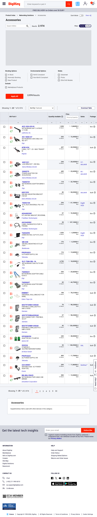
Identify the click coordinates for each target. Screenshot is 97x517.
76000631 (26, 272)
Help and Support (57, 450)
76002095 (26, 233)
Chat (6, 478)
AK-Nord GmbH (27, 352)
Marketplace (7, 453)
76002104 (26, 203)
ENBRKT (25, 293)
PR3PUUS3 (26, 253)
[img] (14, 5)
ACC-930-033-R (28, 126)
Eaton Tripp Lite (27, 299)
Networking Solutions (26, 15)
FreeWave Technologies (29, 218)
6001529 (25, 192)
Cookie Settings (88, 514)
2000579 (25, 171)
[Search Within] (16, 26)
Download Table (86, 108)
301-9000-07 (27, 137)
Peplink (24, 154)
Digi (23, 143)
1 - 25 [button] (12, 108)
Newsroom (6, 466)
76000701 (26, 182)
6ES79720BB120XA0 (30, 326)
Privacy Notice (56, 438)
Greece (10, 514)
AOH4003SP (27, 213)
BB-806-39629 (27, 375)
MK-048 (25, 242)
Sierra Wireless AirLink (29, 167)
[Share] (88, 15)
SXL (82, 345)
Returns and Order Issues (59, 458)
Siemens (24, 311)
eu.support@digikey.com (13, 485)
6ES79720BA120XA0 (30, 305)
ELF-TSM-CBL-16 (29, 261)
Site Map (5, 461)
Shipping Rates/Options (59, 455)
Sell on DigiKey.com (9, 455)
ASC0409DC (26, 222)
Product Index (10, 15)
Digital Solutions (8, 463)
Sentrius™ (84, 365)
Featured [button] (36, 108)
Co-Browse (8, 488)
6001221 (25, 162)
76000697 (26, 282)
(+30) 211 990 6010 (11, 482)
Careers (5, 458)
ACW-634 (25, 147)
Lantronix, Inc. (26, 133)
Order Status (55, 453)
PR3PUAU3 (26, 356)
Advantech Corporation (29, 382)
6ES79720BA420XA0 (30, 315)
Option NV (25, 341)
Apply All (14, 96)
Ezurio (24, 371)
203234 (25, 345)
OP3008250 (26, 336)
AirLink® (84, 193)
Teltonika (25, 257)
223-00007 (26, 365)
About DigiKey (7, 450)
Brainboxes (25, 248)
